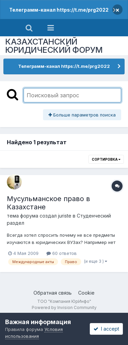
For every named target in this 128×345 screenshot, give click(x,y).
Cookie (86, 293)
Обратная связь (52, 293)
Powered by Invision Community (64, 307)
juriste (64, 216)
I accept (106, 329)
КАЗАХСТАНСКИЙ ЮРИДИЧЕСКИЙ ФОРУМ (54, 46)
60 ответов (61, 253)
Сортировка (106, 159)
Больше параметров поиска (82, 115)
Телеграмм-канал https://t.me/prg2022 (59, 10)
